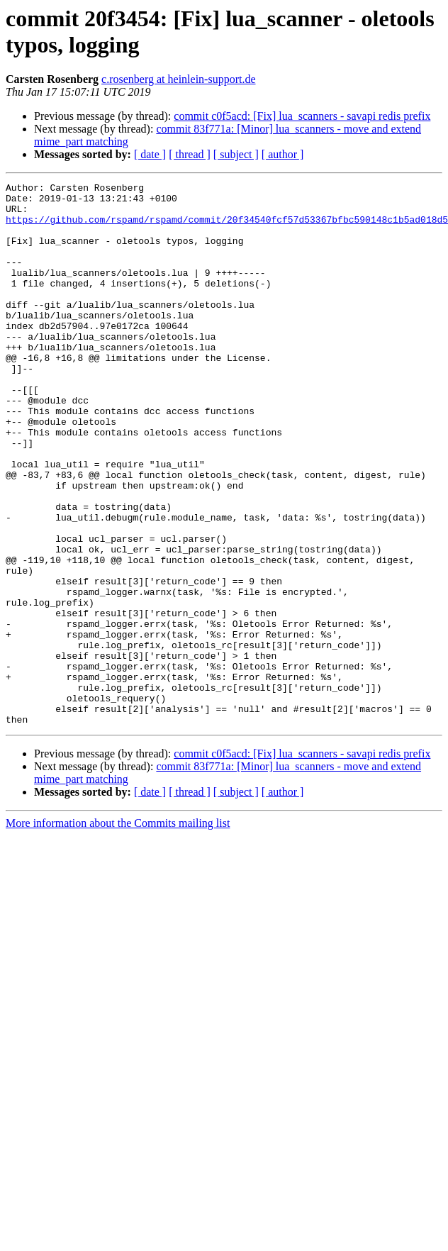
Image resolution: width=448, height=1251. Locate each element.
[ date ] (150, 154)
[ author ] (283, 154)
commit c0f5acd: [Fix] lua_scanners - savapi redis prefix (302, 116)
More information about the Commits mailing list (118, 931)
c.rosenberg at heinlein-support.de (178, 79)
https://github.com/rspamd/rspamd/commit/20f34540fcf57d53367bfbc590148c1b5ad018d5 (227, 227)
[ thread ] (190, 154)
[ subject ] (236, 154)
